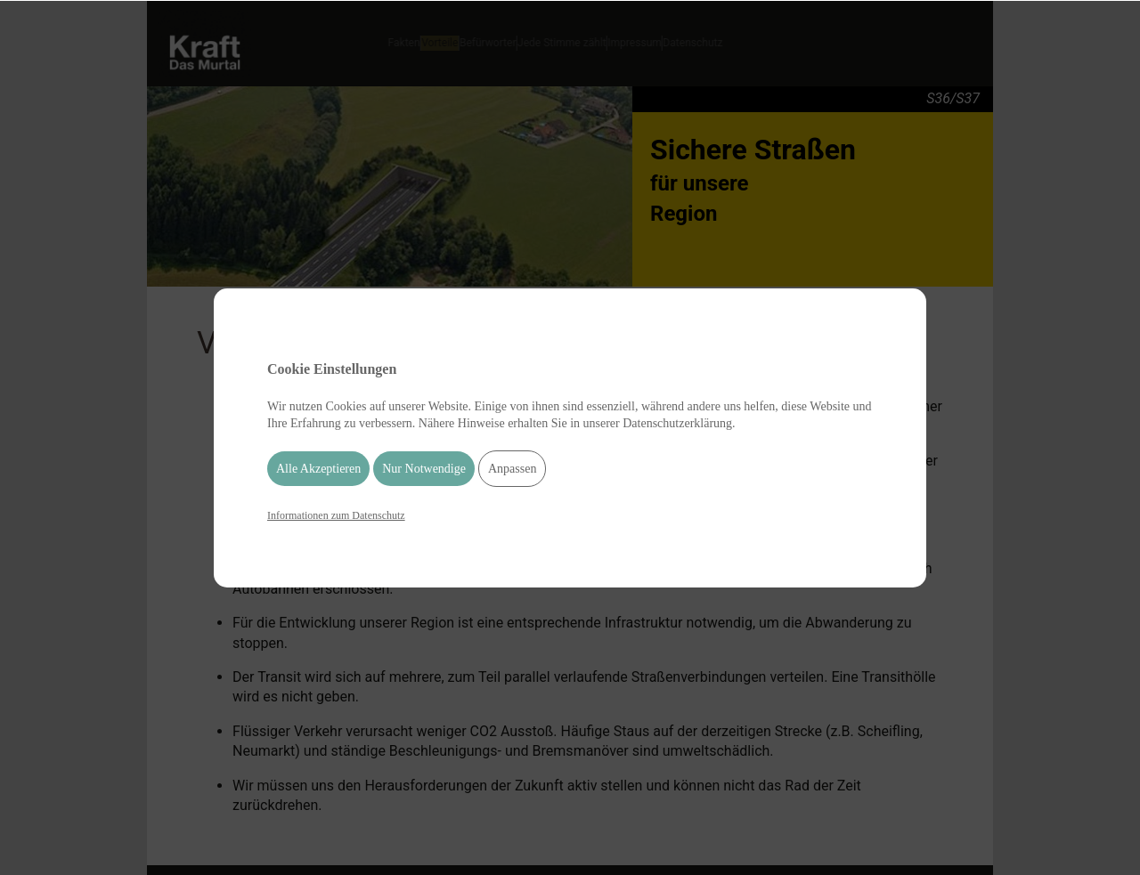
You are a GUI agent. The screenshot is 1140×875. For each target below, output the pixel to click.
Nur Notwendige (424, 468)
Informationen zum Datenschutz (336, 515)
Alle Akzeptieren (318, 468)
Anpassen (512, 468)
